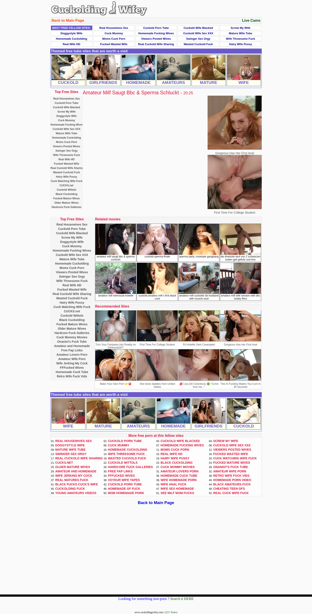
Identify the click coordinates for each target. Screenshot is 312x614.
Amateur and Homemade (72, 346)
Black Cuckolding (67, 194)
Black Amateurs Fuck (232, 484)
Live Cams (251, 20)
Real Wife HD (71, 44)
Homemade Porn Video (232, 480)
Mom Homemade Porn (126, 493)
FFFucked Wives (72, 367)
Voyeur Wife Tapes (124, 480)
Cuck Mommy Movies (72, 337)
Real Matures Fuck (71, 480)
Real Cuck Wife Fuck (231, 493)
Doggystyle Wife (71, 33)
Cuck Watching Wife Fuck (66, 181)
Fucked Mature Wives (66, 198)
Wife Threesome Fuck (240, 38)
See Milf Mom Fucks (177, 493)
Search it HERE (182, 599)
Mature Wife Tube (240, 33)
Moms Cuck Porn (113, 38)
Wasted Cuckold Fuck (198, 44)
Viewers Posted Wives (156, 38)
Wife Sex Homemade (177, 488)
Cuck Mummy (114, 33)
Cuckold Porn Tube (156, 27)
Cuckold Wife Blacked (198, 27)
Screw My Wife (240, 27)
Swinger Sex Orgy (198, 38)
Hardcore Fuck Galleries (66, 207)
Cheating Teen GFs (229, 488)
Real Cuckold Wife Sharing (156, 44)
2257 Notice (171, 612)
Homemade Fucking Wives (156, 33)
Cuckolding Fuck (70, 488)
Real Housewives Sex (113, 27)
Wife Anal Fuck (174, 484)
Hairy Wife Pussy (240, 44)
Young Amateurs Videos (75, 493)
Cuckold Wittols (66, 189)
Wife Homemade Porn (179, 480)
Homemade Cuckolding (71, 38)
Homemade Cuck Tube (72, 372)
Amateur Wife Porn (72, 359)
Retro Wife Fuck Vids (72, 376)
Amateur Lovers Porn (72, 354)
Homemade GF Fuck (124, 488)
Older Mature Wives (66, 202)
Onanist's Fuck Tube (72, 341)
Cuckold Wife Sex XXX (198, 33)
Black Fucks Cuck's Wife (76, 484)
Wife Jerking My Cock (72, 363)
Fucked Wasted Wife (113, 44)
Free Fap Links (72, 350)
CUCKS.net (66, 185)
